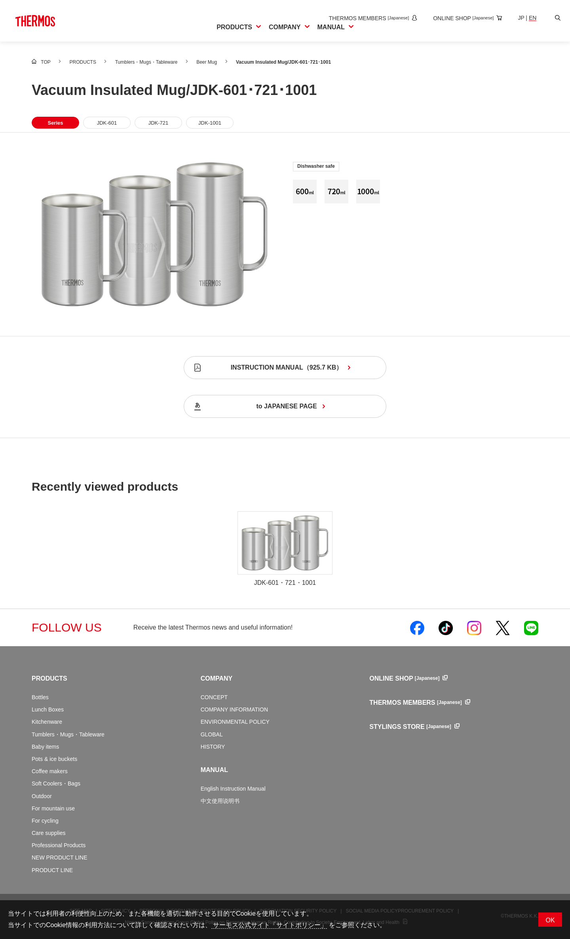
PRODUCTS (49, 678)
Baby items (45, 747)
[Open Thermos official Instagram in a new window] (474, 627)
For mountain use (53, 808)
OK (550, 920)
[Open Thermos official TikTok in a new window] (446, 627)
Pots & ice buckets (54, 759)
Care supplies (49, 833)
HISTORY (213, 747)
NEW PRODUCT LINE (59, 857)
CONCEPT (214, 697)
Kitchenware (47, 722)
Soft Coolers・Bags (56, 783)
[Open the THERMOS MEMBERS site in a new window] (366, 18)
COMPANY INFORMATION (234, 709)
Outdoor (42, 796)
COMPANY (217, 678)
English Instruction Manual (233, 788)
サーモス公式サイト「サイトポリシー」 (269, 925)
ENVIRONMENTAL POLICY (235, 722)
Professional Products (59, 845)
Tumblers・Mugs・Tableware (68, 734)
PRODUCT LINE (52, 870)
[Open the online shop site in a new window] (461, 18)
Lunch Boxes (48, 709)
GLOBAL (212, 734)
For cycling (45, 821)
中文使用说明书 (220, 801)
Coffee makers (50, 771)
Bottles (40, 697)
